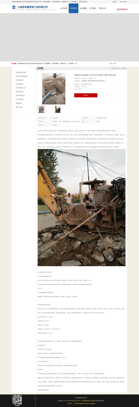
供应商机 (73, 8)
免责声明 (81, 403)
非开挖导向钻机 (100, 81)
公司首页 (63, 8)
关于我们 (92, 8)
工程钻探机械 (91, 81)
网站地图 (92, 403)
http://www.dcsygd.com (43, 390)
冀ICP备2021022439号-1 (76, 400)
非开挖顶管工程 (20, 88)
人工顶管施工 (20, 99)
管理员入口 (87, 403)
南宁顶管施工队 (20, 95)
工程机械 (83, 81)
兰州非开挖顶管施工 (22, 76)
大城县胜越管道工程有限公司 (89, 400)
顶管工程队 (19, 107)
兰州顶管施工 (20, 80)
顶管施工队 (19, 103)
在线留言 (86, 95)
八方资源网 (76, 403)
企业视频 (83, 8)
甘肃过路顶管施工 (21, 72)
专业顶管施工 (20, 84)
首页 (118, 68)
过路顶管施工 (20, 91)
